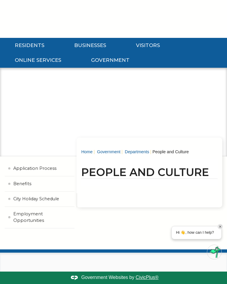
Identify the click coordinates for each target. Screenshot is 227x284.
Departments (136, 151)
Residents (29, 45)
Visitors (148, 45)
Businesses (90, 45)
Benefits (22, 183)
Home (87, 151)
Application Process (34, 168)
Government (110, 60)
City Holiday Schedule (36, 198)
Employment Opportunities (28, 217)
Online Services (38, 60)
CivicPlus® (147, 277)
